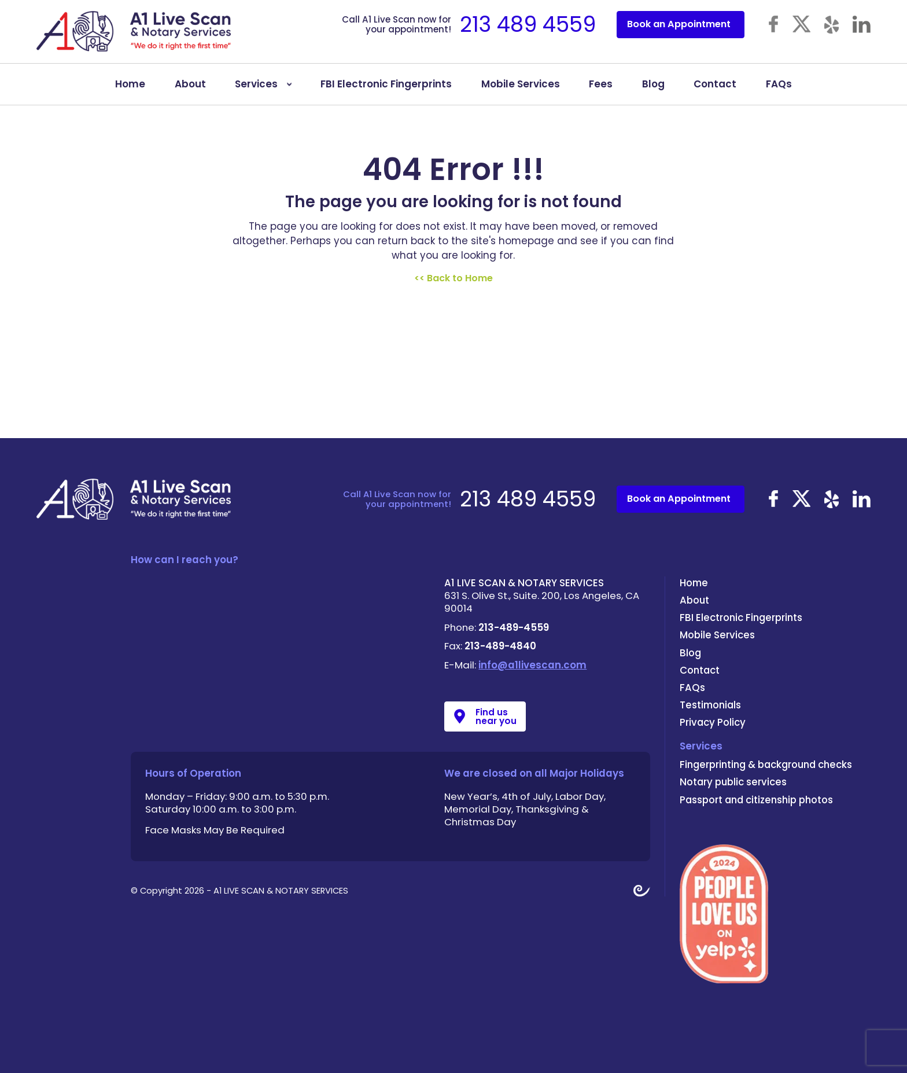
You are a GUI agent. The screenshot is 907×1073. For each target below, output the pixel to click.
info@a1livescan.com (532, 665)
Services (256, 89)
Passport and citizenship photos (756, 800)
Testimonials (710, 705)
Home (130, 89)
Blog (653, 89)
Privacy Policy (713, 722)
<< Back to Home (453, 278)
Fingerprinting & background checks (766, 764)
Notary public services (733, 782)
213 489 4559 (528, 30)
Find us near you (496, 716)
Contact (715, 89)
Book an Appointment (679, 29)
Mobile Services (520, 89)
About (190, 89)
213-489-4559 (513, 627)
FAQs (779, 89)
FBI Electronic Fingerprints (386, 89)
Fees (601, 89)
